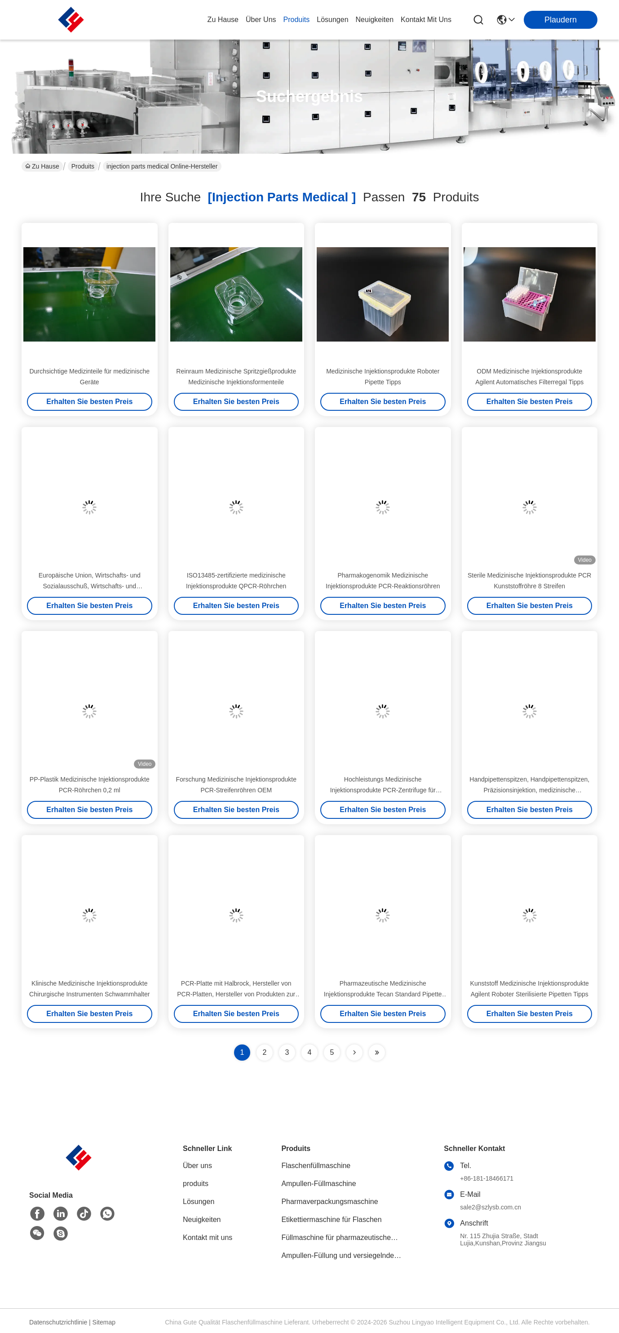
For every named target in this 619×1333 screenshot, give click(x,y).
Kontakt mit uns (207, 1237)
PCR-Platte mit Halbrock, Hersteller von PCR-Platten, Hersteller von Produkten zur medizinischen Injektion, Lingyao (236, 994)
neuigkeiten (375, 19)
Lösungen (198, 1201)
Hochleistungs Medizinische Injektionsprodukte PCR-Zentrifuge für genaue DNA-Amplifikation (383, 790)
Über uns (261, 19)
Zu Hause (223, 19)
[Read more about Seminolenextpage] (354, 1052)
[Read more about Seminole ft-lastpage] (377, 1052)
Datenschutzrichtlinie (58, 1322)
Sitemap (104, 1322)
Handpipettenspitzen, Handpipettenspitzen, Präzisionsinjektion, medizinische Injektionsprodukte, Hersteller (529, 790)
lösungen (332, 19)
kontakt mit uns (426, 19)
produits (296, 19)
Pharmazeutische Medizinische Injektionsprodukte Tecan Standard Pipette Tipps (383, 994)
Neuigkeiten (202, 1219)
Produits (82, 166)
